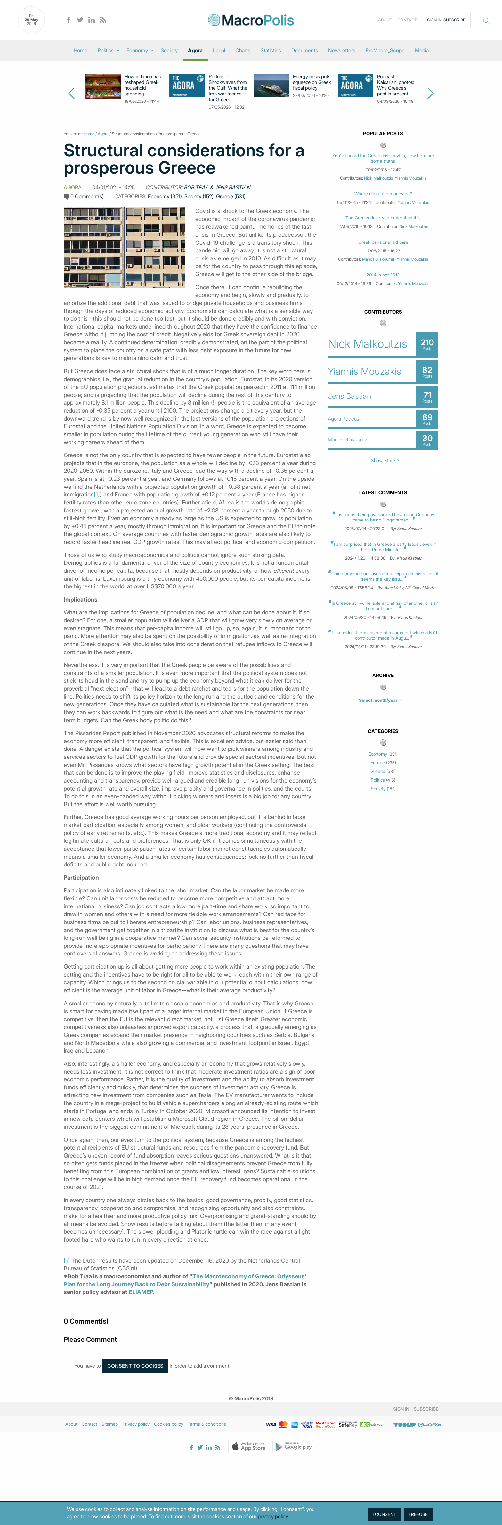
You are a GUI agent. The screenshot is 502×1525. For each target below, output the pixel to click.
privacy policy (273, 1516)
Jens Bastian (349, 396)
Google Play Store (292, 1446)
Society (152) (199, 196)
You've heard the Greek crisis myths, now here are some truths (383, 158)
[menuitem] (81, 50)
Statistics (271, 50)
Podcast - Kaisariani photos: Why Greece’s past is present (395, 85)
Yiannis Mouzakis (410, 178)
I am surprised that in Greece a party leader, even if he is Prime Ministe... (385, 546)
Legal (219, 50)
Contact (407, 19)
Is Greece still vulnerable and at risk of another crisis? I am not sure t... (385, 605)
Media (422, 50)
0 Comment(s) (87, 196)
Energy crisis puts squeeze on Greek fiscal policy (312, 82)
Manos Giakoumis (378, 259)
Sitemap (109, 1424)
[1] (97, 494)
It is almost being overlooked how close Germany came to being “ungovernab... (385, 517)
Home (80, 50)
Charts (242, 50)
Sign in (434, 19)
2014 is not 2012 (383, 274)
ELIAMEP (141, 1292)
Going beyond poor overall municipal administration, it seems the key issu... (384, 576)
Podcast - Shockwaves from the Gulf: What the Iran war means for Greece (228, 88)
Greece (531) (231, 196)
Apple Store (248, 1446)
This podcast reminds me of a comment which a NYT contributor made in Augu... (384, 635)
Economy (137, 50)
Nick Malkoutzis (378, 178)
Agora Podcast (344, 418)
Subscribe (454, 19)
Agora (195, 50)
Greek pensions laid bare (383, 242)
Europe (377, 762)
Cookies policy (168, 1424)
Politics (106, 50)
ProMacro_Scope (385, 50)
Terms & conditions (207, 1424)
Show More (383, 460)
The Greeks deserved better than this (383, 217)
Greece (377, 771)
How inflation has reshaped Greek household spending (143, 85)
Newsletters (341, 50)
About (385, 19)
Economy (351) (165, 196)
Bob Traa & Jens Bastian (217, 187)
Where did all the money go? (383, 193)
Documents (304, 50)
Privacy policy (136, 1424)
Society (169, 50)
